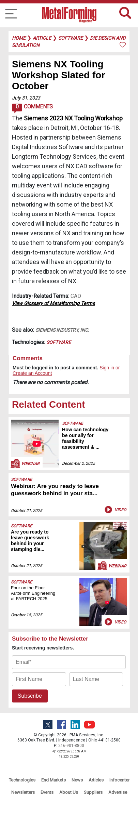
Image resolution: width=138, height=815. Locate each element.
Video (114, 509)
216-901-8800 (71, 745)
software (70, 38)
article (42, 38)
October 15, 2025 (26, 615)
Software (58, 342)
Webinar (24, 463)
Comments (32, 108)
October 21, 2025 (26, 510)
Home (19, 38)
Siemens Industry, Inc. (62, 330)
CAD (76, 296)
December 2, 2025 (78, 463)
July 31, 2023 (26, 98)
